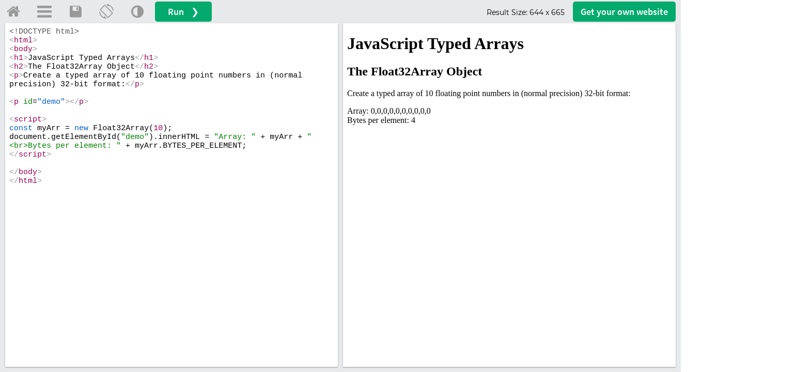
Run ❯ (183, 12)
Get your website (624, 12)
